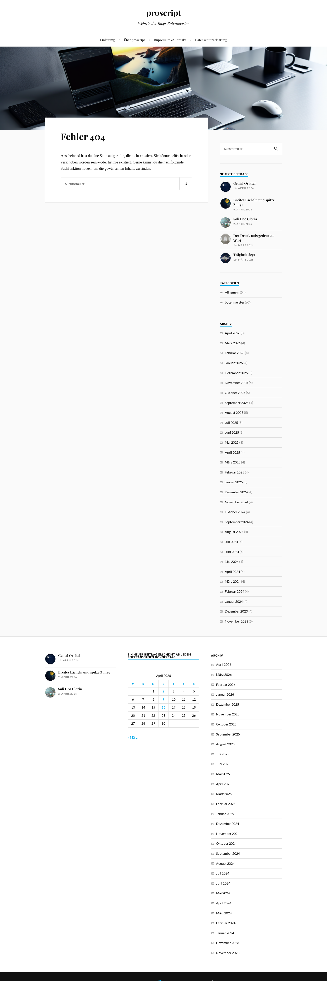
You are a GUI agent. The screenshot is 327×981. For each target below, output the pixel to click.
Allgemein (232, 292)
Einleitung (107, 40)
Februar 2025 (234, 472)
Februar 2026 (234, 353)
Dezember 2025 (236, 373)
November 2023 (236, 621)
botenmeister (234, 302)
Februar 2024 (234, 591)
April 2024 (232, 571)
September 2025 (237, 403)
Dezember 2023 (236, 611)
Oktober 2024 (235, 512)
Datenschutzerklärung (211, 40)
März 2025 (232, 462)
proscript (163, 12)
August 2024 (234, 532)
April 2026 (232, 333)
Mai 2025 (232, 442)
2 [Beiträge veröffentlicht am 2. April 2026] (163, 691)
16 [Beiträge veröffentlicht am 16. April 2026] (163, 707)
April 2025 (232, 452)
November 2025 (236, 383)
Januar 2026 (234, 363)
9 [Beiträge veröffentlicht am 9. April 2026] (163, 699)
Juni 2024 (232, 552)
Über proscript (134, 40)
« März (132, 737)
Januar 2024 (234, 601)
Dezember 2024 (236, 492)
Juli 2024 (231, 542)
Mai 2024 (232, 561)
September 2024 (237, 522)
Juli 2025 (231, 422)
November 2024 (236, 502)
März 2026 (232, 343)
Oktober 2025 (235, 393)
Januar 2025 (234, 482)
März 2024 (232, 581)
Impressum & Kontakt (170, 40)
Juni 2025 (232, 432)
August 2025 (234, 412)
